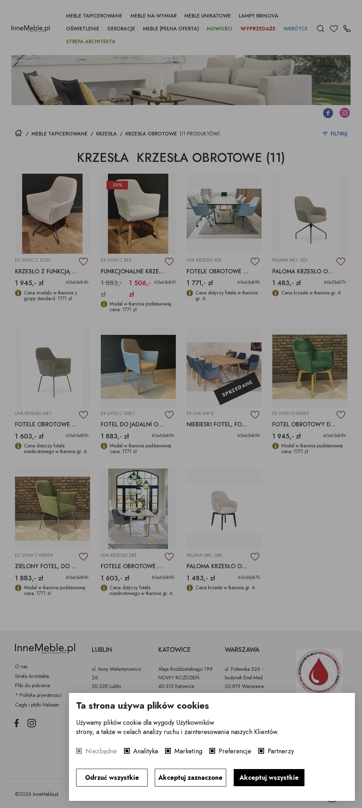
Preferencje (235, 751)
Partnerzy (281, 751)
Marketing (188, 751)
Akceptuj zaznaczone (190, 777)
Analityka (145, 751)
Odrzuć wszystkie (112, 777)
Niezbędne (101, 751)
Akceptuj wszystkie (269, 777)
